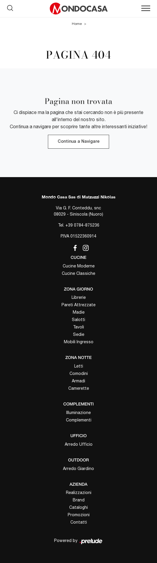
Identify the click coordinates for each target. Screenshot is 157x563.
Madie (79, 312)
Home (77, 24)
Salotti (78, 319)
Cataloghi (78, 507)
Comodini (78, 373)
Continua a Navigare (78, 142)
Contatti (78, 522)
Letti (78, 366)
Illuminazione (78, 412)
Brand (79, 500)
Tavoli (78, 327)
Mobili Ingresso (78, 341)
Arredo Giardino (78, 468)
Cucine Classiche (78, 273)
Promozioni (79, 514)
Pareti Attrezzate (78, 304)
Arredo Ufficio (79, 444)
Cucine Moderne (79, 266)
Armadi (78, 380)
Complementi (78, 420)
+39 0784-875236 (82, 225)
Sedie (78, 334)
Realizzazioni (78, 492)
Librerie (79, 297)
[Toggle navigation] (145, 8)
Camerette (78, 388)
